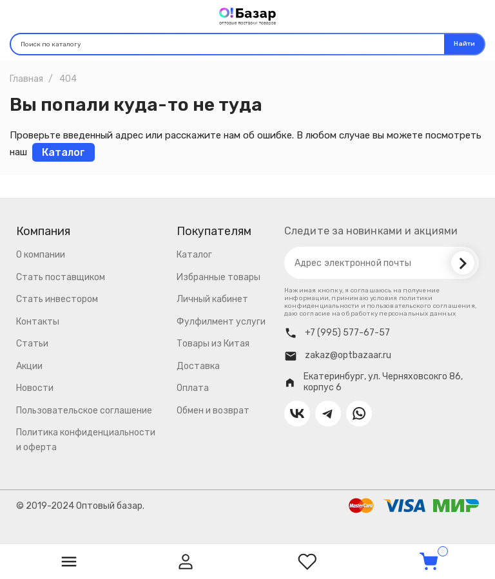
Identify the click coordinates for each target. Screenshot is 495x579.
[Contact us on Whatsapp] (359, 413)
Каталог (194, 254)
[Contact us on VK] (297, 413)
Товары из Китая (213, 343)
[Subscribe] (462, 262)
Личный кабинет (212, 299)
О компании (40, 254)
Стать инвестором (57, 299)
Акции (29, 366)
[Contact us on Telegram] (328, 413)
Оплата (193, 388)
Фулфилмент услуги (221, 321)
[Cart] (428, 561)
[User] (185, 561)
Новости (34, 388)
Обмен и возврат (213, 410)
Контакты (37, 321)
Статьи (32, 343)
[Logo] (247, 15)
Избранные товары (218, 277)
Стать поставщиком (60, 277)
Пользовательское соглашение (84, 410)
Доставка (198, 366)
